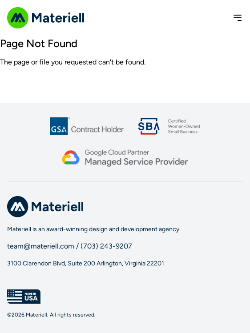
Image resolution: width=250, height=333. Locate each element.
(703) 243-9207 (106, 246)
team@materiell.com (40, 246)
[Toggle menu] (237, 17)
